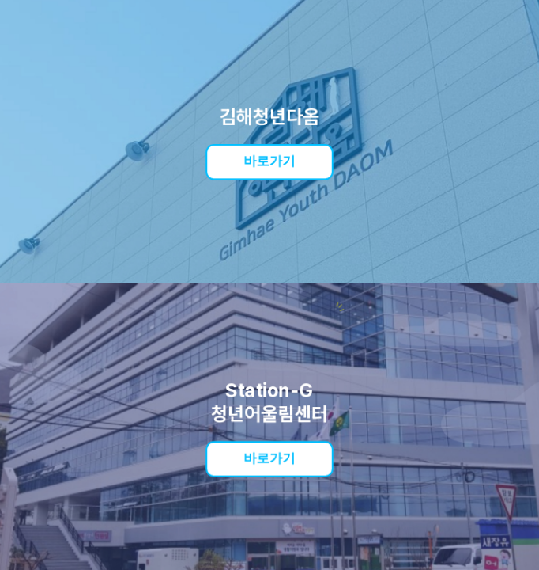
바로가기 (270, 161)
